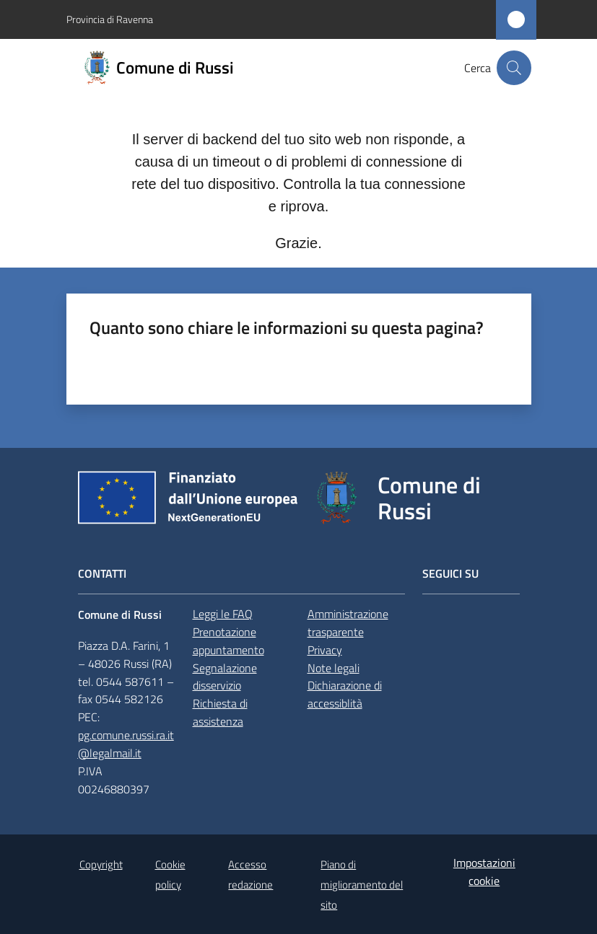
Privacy (325, 649)
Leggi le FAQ (223, 613)
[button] (514, 67)
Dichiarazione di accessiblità (345, 694)
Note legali (333, 668)
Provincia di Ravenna (109, 19)
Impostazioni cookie (484, 871)
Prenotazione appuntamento (228, 640)
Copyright (101, 864)
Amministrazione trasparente (348, 622)
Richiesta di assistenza (220, 712)
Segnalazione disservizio (225, 677)
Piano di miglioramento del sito (362, 884)
